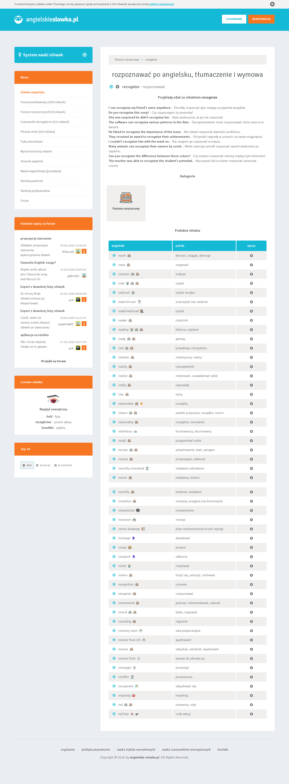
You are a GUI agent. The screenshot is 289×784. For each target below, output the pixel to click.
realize (122, 376)
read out (124, 293)
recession (124, 520)
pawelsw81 (66, 324)
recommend (126, 603)
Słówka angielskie (32, 92)
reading (123, 330)
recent (122, 478)
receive (123, 459)
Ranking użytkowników (35, 191)
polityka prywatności (96, 750)
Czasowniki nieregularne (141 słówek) (44, 122)
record (122, 612)
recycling (124, 695)
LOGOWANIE (234, 19)
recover (123, 649)
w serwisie (63, 465)
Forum (24, 201)
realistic (123, 357)
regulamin (68, 750)
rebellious (125, 431)
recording (124, 621)
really (122, 385)
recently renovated (131, 468)
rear (121, 394)
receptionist (126, 510)
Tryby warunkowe (31, 141)
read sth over (127, 302)
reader (122, 320)
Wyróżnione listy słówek (36, 151)
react (121, 265)
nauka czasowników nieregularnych (186, 750)
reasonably (125, 422)
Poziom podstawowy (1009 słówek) (43, 102)
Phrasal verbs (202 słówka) (37, 132)
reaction (123, 274)
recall (122, 441)
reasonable (125, 404)
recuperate (125, 686)
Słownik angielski (31, 161)
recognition (126, 584)
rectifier (123, 677)
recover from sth (129, 640)
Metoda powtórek (31, 181)
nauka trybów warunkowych (136, 750)
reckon (122, 575)
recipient (124, 557)
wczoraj (43, 465)
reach (122, 256)
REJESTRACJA (261, 19)
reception (124, 501)
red (120, 705)
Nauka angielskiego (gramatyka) (40, 171)
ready (122, 339)
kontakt (223, 750)
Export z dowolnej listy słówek (42, 287)
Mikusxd (68, 252)
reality (122, 367)
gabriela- (73, 276)
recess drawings (129, 529)
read (121, 283)
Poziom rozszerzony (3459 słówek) (42, 112)
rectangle (124, 668)
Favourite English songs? (38, 263)
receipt (123, 450)
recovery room (127, 631)
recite (122, 566)
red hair (123, 714)
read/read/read (128, 311)
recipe (122, 547)
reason (122, 413)
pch (71, 300)
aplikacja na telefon (34, 335)
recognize (124, 594)
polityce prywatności (162, 4)
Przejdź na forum (53, 361)
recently (123, 492)
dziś (27, 465)
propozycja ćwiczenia (35, 239)
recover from (126, 658)
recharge (124, 538)
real (121, 348)
